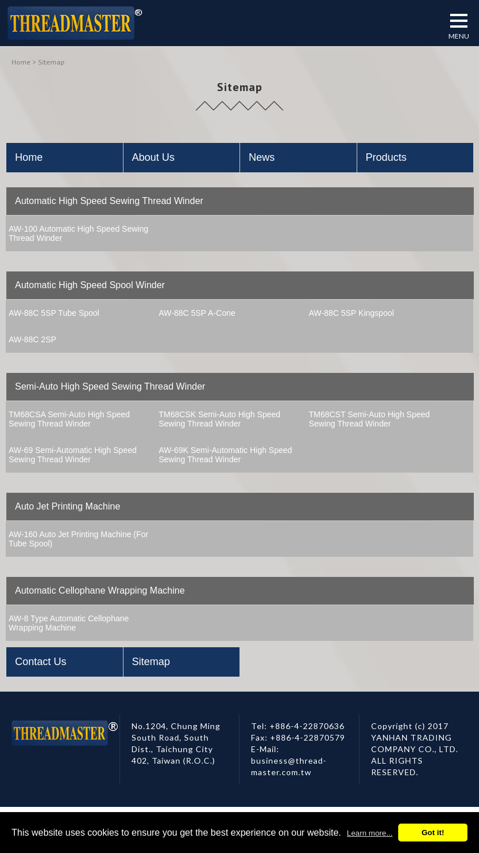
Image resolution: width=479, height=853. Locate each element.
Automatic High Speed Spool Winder (90, 285)
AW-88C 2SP (32, 339)
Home (21, 62)
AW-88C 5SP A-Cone (197, 313)
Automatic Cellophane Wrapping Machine (100, 590)
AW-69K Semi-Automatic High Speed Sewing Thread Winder (225, 455)
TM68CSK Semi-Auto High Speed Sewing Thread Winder (219, 419)
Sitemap (151, 661)
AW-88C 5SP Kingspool (351, 313)
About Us (153, 157)
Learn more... (369, 833)
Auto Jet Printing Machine (67, 506)
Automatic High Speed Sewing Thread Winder (109, 201)
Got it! (432, 832)
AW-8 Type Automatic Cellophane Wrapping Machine (69, 623)
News (262, 157)
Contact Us (40, 661)
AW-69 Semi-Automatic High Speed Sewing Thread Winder (73, 455)
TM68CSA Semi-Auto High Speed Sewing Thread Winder (69, 419)
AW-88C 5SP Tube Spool (54, 313)
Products (386, 157)
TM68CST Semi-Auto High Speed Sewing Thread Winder (369, 419)
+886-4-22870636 (307, 726)
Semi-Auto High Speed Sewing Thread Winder (110, 386)
